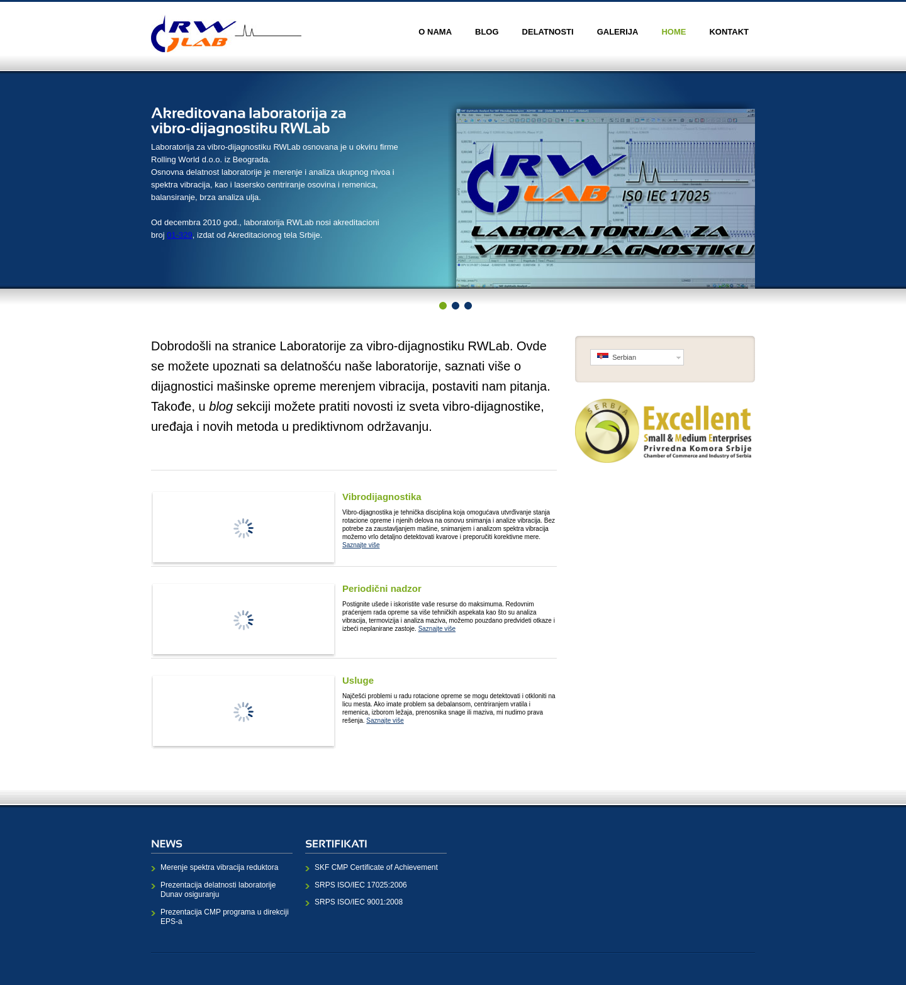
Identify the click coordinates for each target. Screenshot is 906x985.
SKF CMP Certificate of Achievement (376, 867)
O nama (435, 31)
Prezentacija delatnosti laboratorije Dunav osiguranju (218, 890)
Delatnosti (548, 31)
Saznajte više (360, 545)
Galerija (618, 31)
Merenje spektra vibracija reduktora (219, 867)
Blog (487, 31)
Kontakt (729, 31)
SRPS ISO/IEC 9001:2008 (359, 902)
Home (673, 31)
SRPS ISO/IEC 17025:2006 (361, 885)
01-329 (179, 235)
